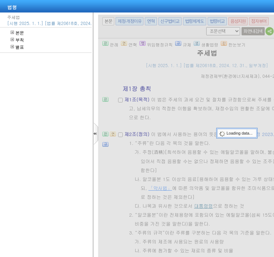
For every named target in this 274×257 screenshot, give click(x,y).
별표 (17, 47)
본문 (17, 33)
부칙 (17, 40)
